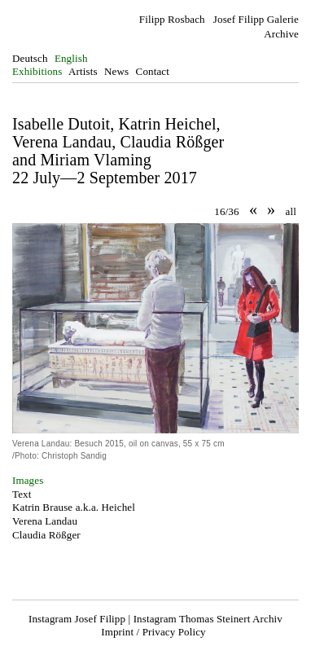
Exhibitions (37, 71)
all (291, 211)
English (71, 58)
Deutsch (30, 58)
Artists (83, 71)
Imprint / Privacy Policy (153, 632)
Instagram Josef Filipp (76, 619)
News (116, 71)
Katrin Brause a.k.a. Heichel (73, 507)
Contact (152, 71)
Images (27, 480)
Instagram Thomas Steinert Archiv (208, 619)
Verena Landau (44, 521)
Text (21, 494)
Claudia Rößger (46, 535)
